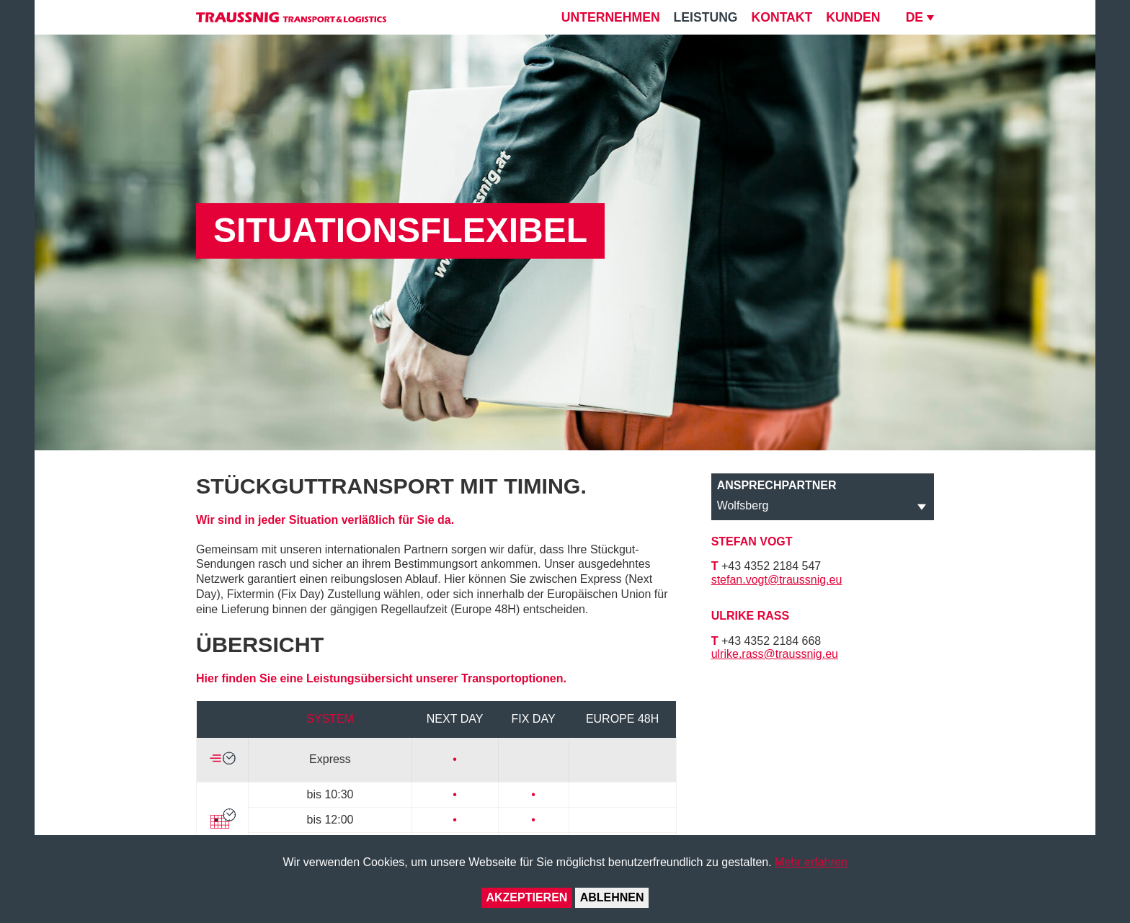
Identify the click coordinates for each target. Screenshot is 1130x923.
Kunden (853, 17)
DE (914, 17)
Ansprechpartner (777, 485)
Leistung (706, 17)
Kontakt (782, 17)
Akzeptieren (526, 897)
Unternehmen (610, 17)
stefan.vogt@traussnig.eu (776, 580)
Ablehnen (612, 897)
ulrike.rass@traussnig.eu (774, 654)
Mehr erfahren (811, 862)
